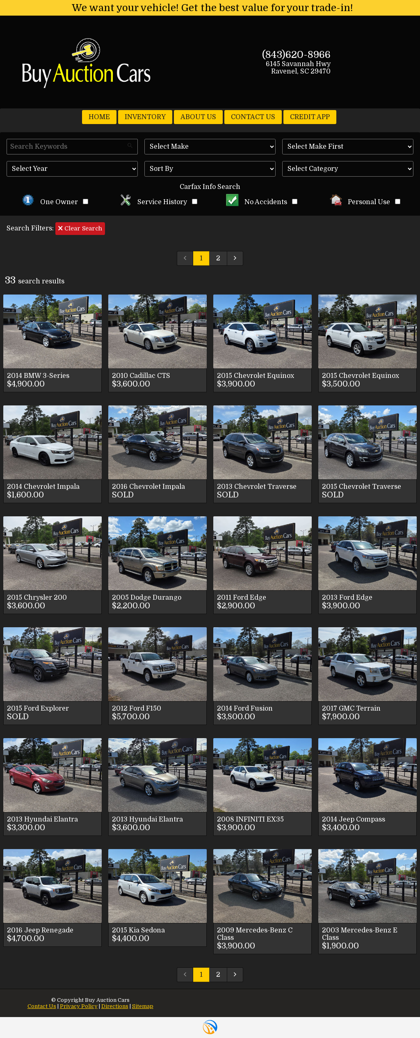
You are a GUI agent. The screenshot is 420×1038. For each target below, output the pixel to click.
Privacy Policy (79, 1006)
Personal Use (365, 202)
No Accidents (261, 202)
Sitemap (142, 1006)
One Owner (55, 202)
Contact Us (41, 1006)
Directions (114, 1006)
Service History (158, 202)
